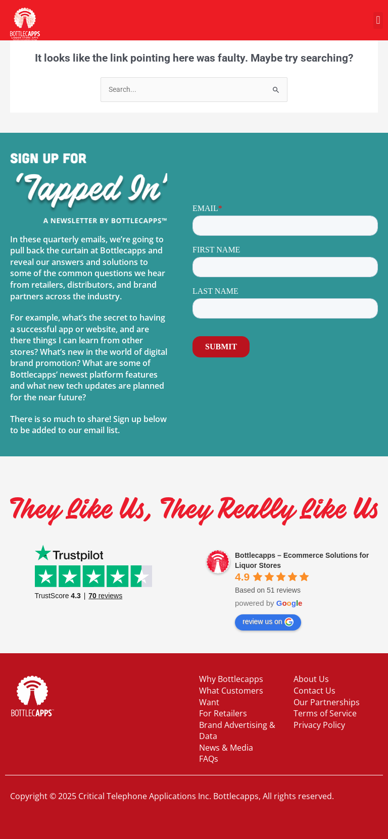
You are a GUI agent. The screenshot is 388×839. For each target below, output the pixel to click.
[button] (378, 20)
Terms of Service (325, 713)
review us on (268, 621)
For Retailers (223, 713)
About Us (311, 679)
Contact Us (314, 690)
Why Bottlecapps (231, 679)
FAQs (208, 758)
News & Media (226, 747)
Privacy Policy (319, 724)
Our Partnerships (327, 702)
